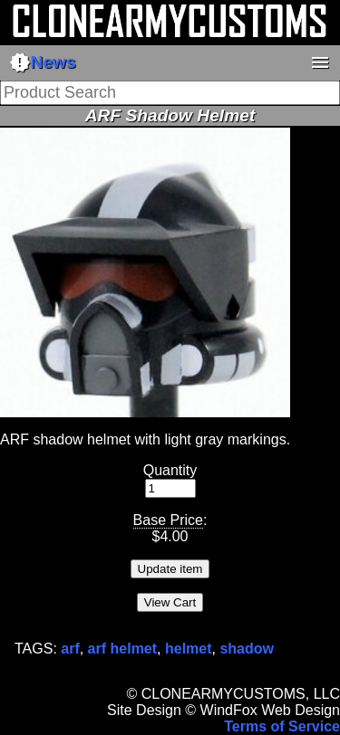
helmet (188, 648)
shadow (246, 648)
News (42, 62)
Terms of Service (282, 726)
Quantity (170, 470)
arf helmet (122, 648)
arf (70, 648)
